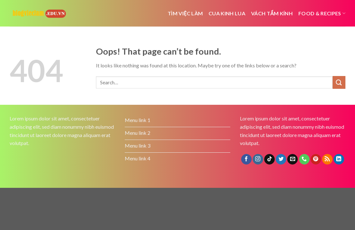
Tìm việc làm (185, 13)
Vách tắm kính (272, 13)
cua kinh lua (227, 13)
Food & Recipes (321, 13)
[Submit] (339, 82)
